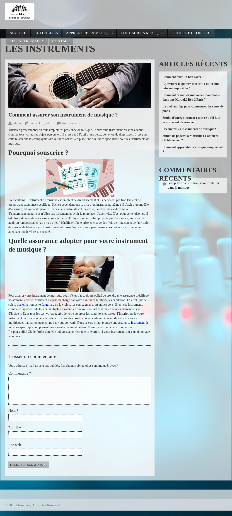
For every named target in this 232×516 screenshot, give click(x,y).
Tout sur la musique (142, 33)
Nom (13, 416)
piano (20, 304)
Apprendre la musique (89, 33)
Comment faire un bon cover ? (183, 77)
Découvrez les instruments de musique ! (189, 129)
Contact (61, 41)
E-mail (14, 433)
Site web (14, 450)
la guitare (48, 304)
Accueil (18, 33)
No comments (71, 123)
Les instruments (27, 41)
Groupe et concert (191, 33)
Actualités (46, 33)
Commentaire (19, 373)
